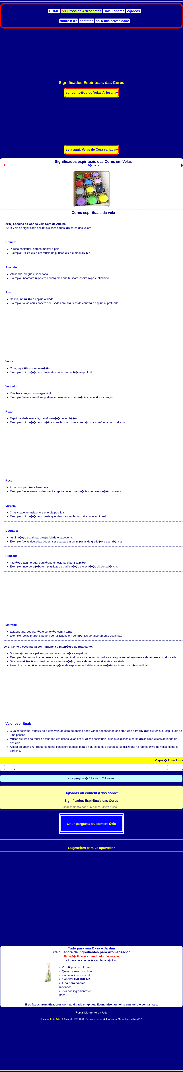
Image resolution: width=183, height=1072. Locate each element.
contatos (86, 21)
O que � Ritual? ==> (169, 760)
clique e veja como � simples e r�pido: (91, 960)
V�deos (133, 11)
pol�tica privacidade (112, 21)
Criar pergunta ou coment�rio (91, 824)
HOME (54, 11)
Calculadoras (114, 11)
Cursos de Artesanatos (83, 11)
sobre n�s (68, 21)
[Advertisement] (91, 54)
